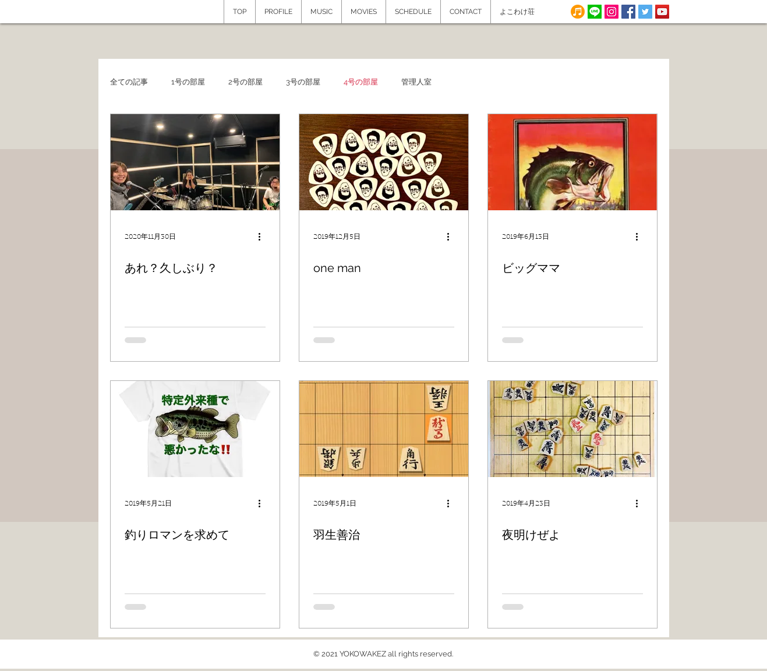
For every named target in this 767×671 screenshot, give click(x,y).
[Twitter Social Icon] (645, 12)
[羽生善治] (383, 429)
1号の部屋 (188, 81)
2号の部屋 (245, 81)
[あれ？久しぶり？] (195, 162)
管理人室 (416, 81)
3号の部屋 (303, 81)
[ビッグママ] (572, 162)
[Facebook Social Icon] (628, 12)
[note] (578, 12)
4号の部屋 (361, 81)
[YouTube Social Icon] (662, 12)
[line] (595, 12)
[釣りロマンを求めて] (195, 429)
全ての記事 (129, 81)
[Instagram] (611, 12)
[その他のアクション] (264, 236)
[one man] (383, 162)
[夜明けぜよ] (572, 429)
